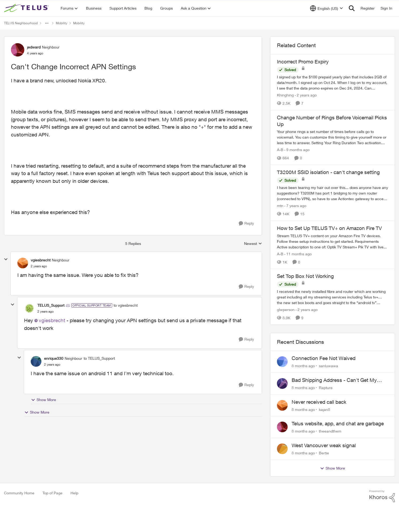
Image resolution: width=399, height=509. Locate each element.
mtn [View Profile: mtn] (280, 205)
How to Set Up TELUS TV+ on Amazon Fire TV (329, 228)
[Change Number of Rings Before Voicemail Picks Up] (332, 137)
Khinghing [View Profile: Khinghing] (285, 95)
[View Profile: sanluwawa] (282, 361)
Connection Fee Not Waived (323, 358)
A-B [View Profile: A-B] (280, 149)
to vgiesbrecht (126, 305)
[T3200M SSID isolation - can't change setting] (332, 193)
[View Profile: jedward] (17, 49)
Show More (43, 399)
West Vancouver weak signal (324, 445)
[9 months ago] (297, 149)
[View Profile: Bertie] (282, 448)
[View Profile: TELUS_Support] (29, 308)
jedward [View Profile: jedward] (34, 47)
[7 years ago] (295, 205)
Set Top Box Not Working (305, 276)
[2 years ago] (306, 95)
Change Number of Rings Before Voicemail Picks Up (332, 121)
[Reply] (246, 223)
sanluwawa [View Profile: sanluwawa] (328, 365)
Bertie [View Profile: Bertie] (324, 453)
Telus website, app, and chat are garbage (338, 423)
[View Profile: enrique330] (36, 361)
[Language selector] (326, 8)
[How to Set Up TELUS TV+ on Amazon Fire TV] (332, 241)
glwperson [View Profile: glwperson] (286, 309)
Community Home (19, 493)
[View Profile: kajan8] (282, 405)
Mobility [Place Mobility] (61, 23)
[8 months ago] (303, 366)
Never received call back (319, 402)
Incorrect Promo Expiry (303, 61)
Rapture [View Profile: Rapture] (325, 387)
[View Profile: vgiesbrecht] (22, 263)
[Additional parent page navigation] (47, 23)
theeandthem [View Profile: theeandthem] (330, 431)
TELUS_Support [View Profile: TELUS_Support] (50, 305)
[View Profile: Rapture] (282, 383)
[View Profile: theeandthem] (282, 427)
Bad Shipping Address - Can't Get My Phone (334, 380)
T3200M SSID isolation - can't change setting (328, 172)
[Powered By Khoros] (382, 496)
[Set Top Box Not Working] (332, 297)
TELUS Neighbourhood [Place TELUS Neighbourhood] (21, 23)
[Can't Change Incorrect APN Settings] (39, 266)
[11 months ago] (298, 253)
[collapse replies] (6, 259)
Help (74, 493)
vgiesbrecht (52, 320)
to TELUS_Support (99, 358)
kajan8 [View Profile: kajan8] (324, 409)
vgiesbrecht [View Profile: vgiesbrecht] (40, 260)
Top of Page (52, 493)
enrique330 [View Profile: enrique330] (53, 358)
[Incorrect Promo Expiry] (332, 82)
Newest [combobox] (253, 243)
